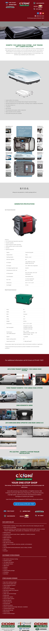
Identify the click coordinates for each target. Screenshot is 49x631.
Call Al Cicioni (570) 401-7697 (24, 504)
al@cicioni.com (39, 16)
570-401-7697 (38, 360)
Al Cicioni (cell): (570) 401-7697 (35, 18)
